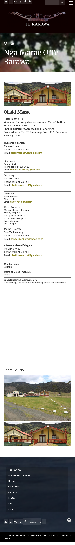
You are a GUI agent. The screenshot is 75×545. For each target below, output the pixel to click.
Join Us (11, 498)
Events (11, 509)
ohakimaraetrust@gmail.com (26, 152)
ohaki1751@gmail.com (21, 201)
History (11, 481)
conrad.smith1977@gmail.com (25, 169)
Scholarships (14, 486)
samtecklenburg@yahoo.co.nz (27, 239)
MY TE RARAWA (20, 521)
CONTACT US (11, 521)
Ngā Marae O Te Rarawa (20, 475)
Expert (52, 535)
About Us (12, 492)
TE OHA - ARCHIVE (44, 521)
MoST (68, 535)
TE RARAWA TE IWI (34, 522)
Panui (11, 503)
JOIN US (6, 521)
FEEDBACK (16, 521)
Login (7, 538)
